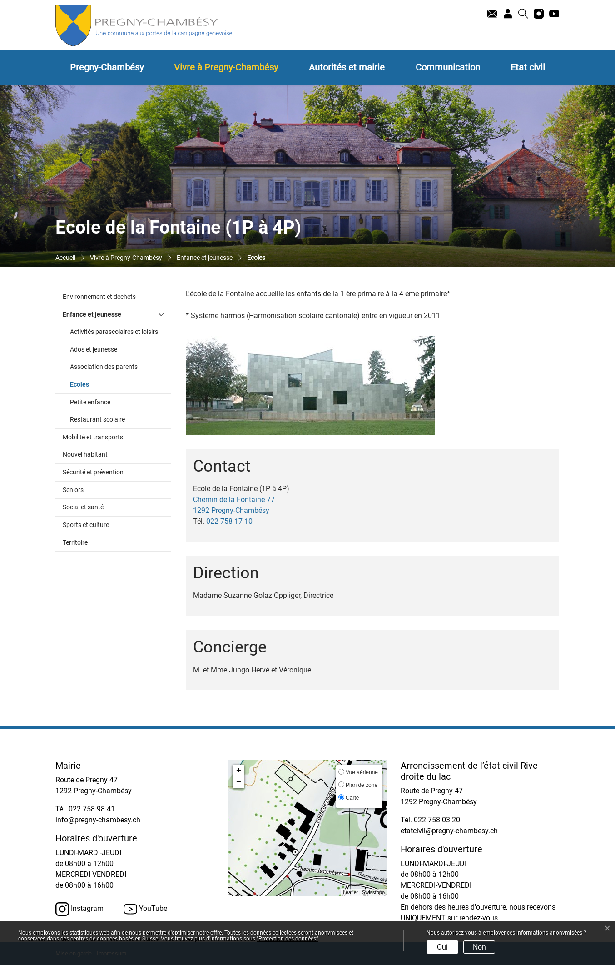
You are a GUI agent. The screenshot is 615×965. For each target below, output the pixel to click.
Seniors (73, 490)
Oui (442, 947)
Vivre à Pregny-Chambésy (226, 67)
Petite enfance (90, 402)
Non (479, 947)
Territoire (75, 543)
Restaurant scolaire (97, 419)
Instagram (79, 909)
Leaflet (350, 892)
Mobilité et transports (93, 437)
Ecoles (98, 383)
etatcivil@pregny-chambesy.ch (449, 830)
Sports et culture (86, 525)
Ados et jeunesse (93, 349)
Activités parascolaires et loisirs (114, 332)
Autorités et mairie (347, 67)
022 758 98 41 (92, 809)
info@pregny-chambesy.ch (97, 820)
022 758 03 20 (437, 820)
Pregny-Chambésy (107, 67)
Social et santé (83, 507)
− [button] (238, 782)
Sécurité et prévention (93, 472)
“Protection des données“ (287, 938)
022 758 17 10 (229, 521)
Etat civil (528, 67)
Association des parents (104, 367)
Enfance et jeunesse (92, 314)
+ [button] (238, 770)
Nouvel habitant (85, 454)
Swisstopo (373, 892)
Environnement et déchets (99, 297)
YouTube (145, 909)
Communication (448, 67)
